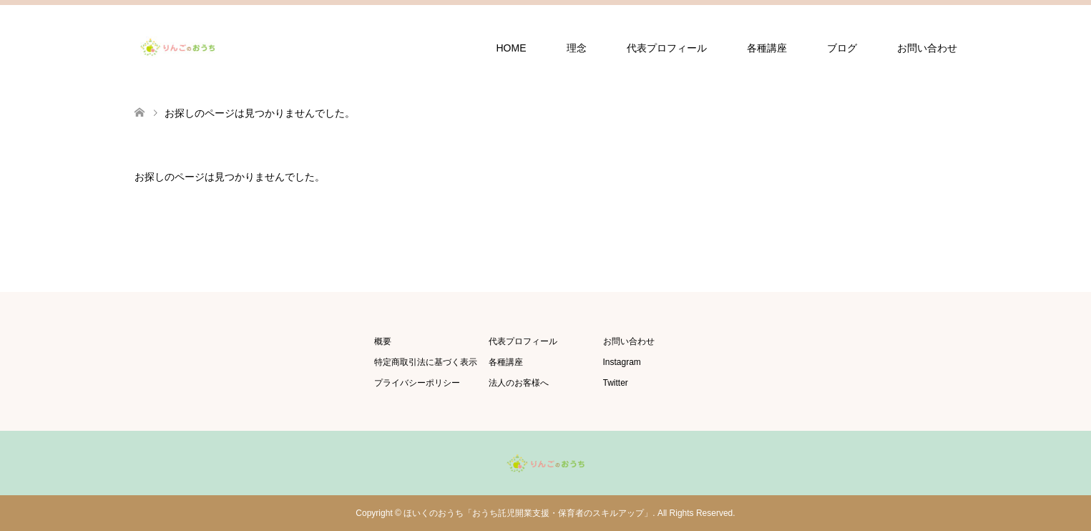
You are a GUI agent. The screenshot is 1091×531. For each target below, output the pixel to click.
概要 (382, 341)
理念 (577, 48)
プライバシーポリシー (417, 383)
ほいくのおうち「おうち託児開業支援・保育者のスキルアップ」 (527, 513)
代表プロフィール (667, 48)
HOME (511, 48)
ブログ (842, 48)
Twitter (615, 383)
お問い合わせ (927, 48)
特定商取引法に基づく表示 (425, 362)
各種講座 (767, 48)
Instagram (622, 362)
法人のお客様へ (519, 383)
